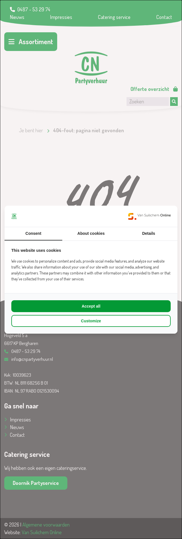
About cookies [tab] (90, 233)
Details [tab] (148, 233)
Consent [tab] (33, 233)
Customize (91, 321)
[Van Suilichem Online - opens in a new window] (149, 216)
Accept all (91, 306)
